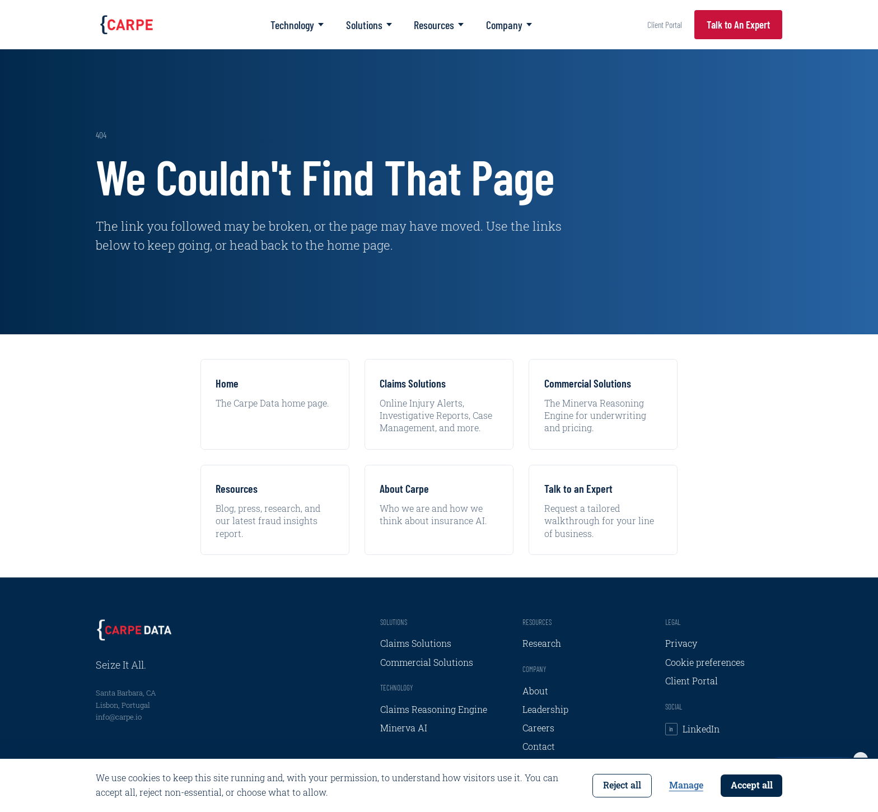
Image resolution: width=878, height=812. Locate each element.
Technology (297, 24)
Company (509, 24)
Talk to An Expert (738, 24)
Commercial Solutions (426, 662)
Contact (538, 746)
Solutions (369, 24)
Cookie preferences (705, 662)
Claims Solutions (415, 643)
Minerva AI (403, 728)
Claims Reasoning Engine (433, 709)
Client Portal (664, 24)
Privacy (681, 643)
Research (541, 643)
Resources (439, 24)
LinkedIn (692, 729)
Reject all (622, 785)
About (535, 691)
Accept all (752, 785)
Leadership (545, 709)
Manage (686, 785)
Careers (538, 728)
